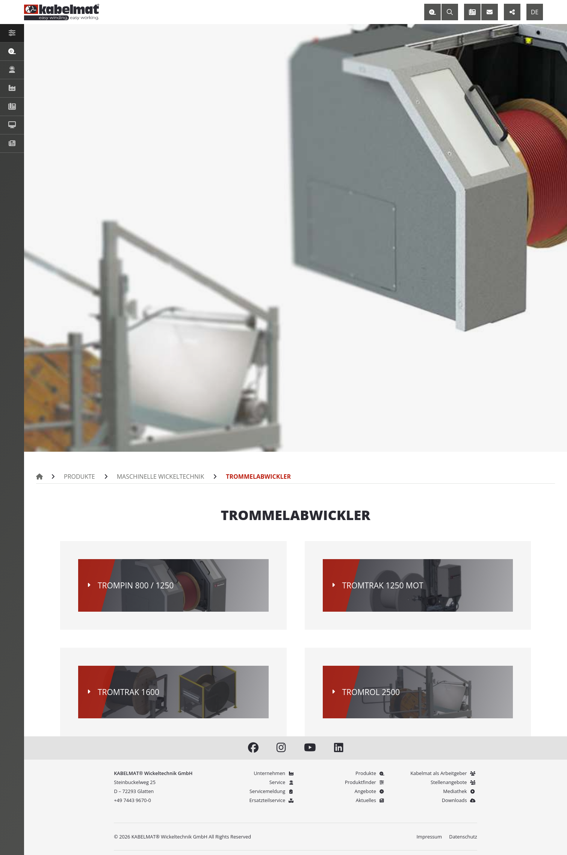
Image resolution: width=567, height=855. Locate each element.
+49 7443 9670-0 (132, 800)
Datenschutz (463, 836)
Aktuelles (371, 800)
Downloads (459, 800)
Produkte (77, 476)
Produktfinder (366, 782)
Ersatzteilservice (272, 800)
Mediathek (460, 791)
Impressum (429, 836)
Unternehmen (274, 773)
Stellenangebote (454, 782)
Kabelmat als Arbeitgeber (443, 773)
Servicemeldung (272, 791)
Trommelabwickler (234, 476)
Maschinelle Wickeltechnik (148, 476)
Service (282, 782)
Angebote (370, 791)
